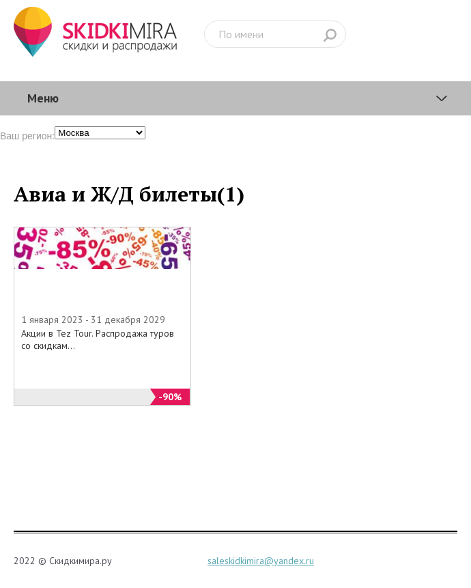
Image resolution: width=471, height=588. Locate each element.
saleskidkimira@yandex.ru (261, 561)
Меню (43, 98)
